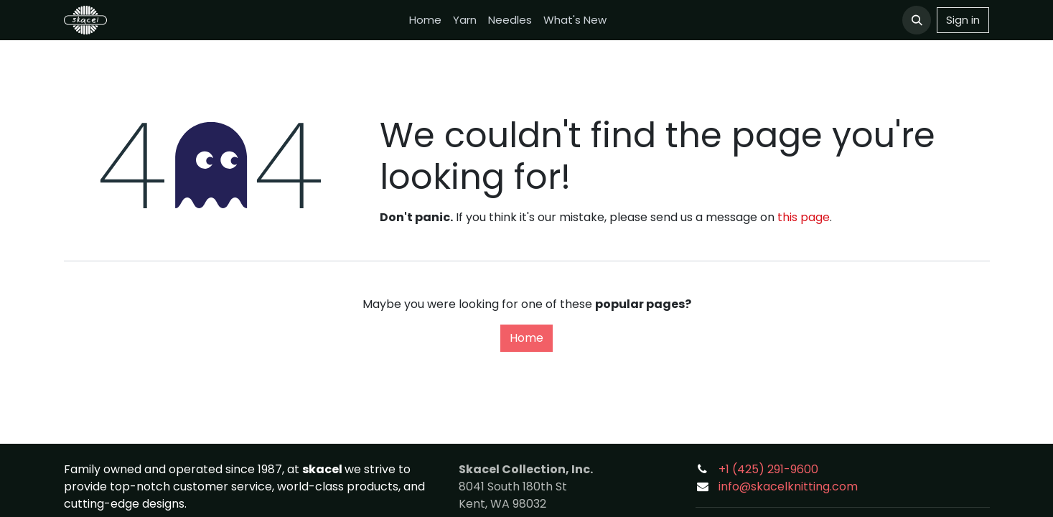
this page (803, 217)
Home (526, 338)
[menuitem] (425, 20)
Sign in (963, 19)
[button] (916, 20)
